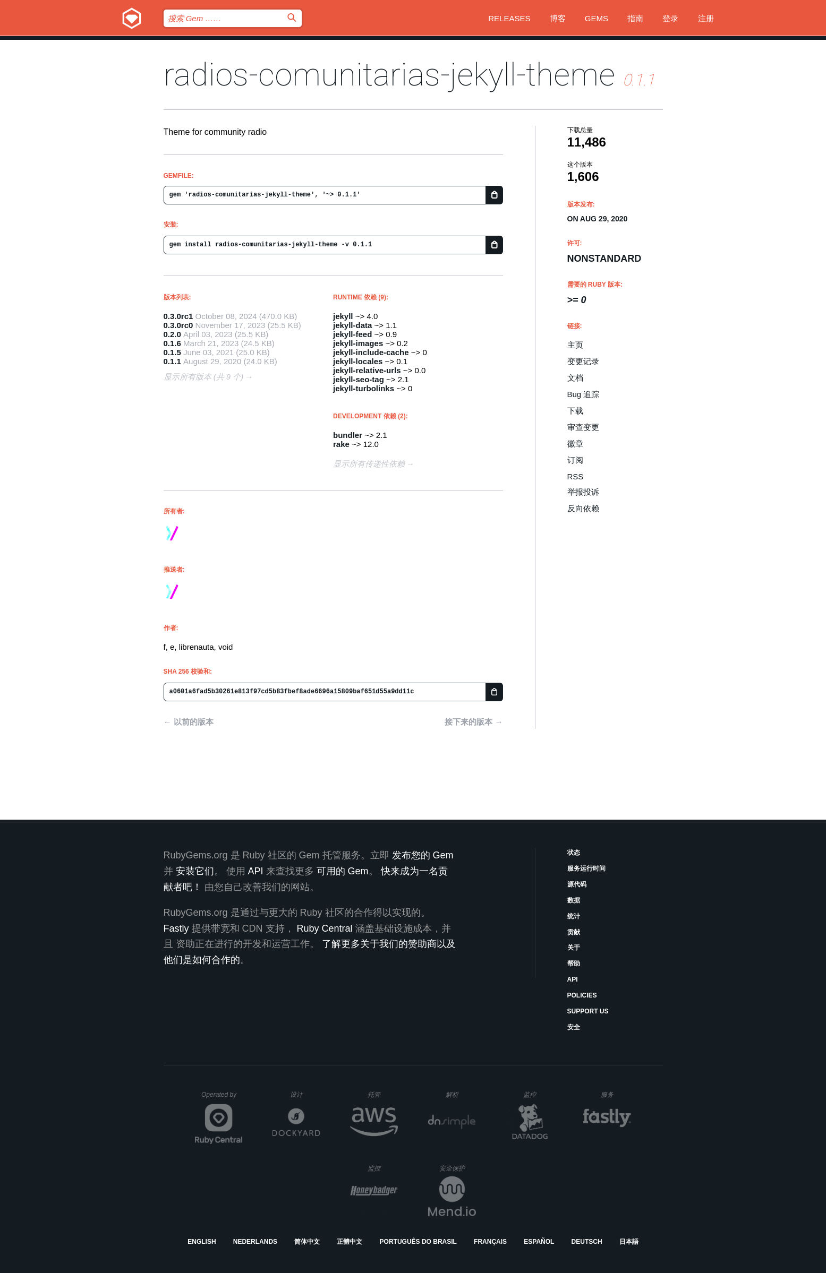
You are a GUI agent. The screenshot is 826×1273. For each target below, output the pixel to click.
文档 (575, 377)
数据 (573, 900)
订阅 (575, 460)
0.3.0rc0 (178, 325)
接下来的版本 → (474, 721)
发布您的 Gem (423, 855)
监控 (538, 1094)
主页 (575, 344)
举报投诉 (583, 491)
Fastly (176, 928)
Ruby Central (325, 928)
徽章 (575, 443)
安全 (573, 1027)
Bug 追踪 (583, 394)
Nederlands (255, 1241)
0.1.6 (172, 343)
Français (490, 1241)
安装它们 (195, 871)
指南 (635, 18)
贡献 (573, 932)
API (572, 979)
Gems (596, 18)
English (202, 1241)
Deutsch (587, 1241)
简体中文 (307, 1241)
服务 (616, 1094)
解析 (461, 1094)
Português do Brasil (418, 1241)
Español (539, 1241)
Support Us (588, 1011)
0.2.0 (172, 334)
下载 (575, 410)
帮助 (573, 963)
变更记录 (583, 361)
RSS (575, 476)
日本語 (628, 1241)
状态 (573, 852)
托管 (381, 1094)
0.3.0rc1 (178, 316)
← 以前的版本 (189, 721)
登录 (670, 18)
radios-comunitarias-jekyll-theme (389, 74)
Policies (582, 995)
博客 (558, 18)
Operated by (222, 1098)
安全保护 (457, 1168)
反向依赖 (583, 508)
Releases (509, 18)
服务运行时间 (586, 868)
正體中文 (349, 1241)
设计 (305, 1094)
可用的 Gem (343, 871)
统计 (573, 916)
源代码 (576, 884)
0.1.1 (172, 361)
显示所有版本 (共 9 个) (204, 376)
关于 (573, 947)
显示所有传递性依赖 (369, 463)
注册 (706, 18)
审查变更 (583, 427)
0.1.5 (172, 352)
